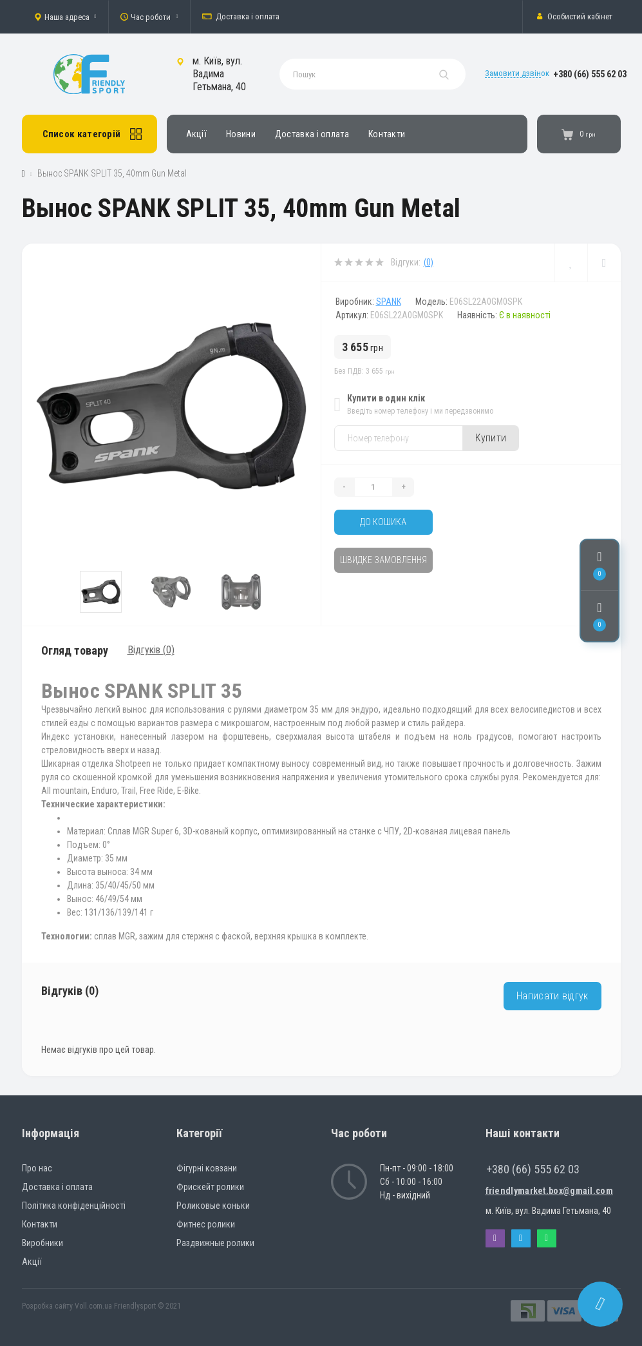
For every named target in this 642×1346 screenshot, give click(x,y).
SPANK (388, 301)
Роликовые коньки (213, 1205)
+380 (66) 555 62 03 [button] (533, 1169)
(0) (428, 262)
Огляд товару (74, 650)
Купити (491, 438)
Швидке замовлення (383, 560)
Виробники (42, 1243)
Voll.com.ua (93, 1306)
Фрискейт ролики (210, 1187)
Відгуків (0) (151, 650)
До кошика (383, 522)
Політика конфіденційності (74, 1205)
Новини (241, 134)
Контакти (386, 134)
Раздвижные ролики (215, 1243)
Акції (196, 134)
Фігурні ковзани (206, 1168)
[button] (65, 17)
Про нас (37, 1168)
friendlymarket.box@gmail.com (549, 1191)
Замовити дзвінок (517, 73)
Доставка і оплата (240, 17)
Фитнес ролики (205, 1224)
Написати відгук (552, 996)
